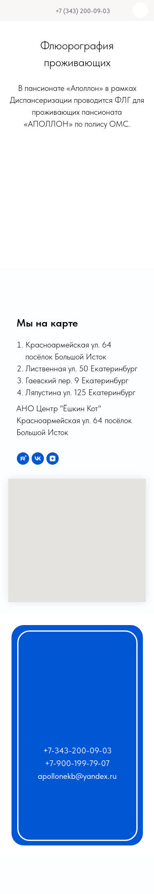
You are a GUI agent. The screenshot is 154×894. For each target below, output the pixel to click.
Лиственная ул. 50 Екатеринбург (81, 368)
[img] (48, 11)
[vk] (38, 458)
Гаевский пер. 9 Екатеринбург (77, 380)
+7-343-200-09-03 (77, 750)
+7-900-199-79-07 (77, 763)
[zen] (52, 458)
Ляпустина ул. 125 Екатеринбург (80, 392)
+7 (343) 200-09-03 (82, 11)
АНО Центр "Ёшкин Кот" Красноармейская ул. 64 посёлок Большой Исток (74, 420)
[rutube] (23, 458)
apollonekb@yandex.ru (77, 776)
